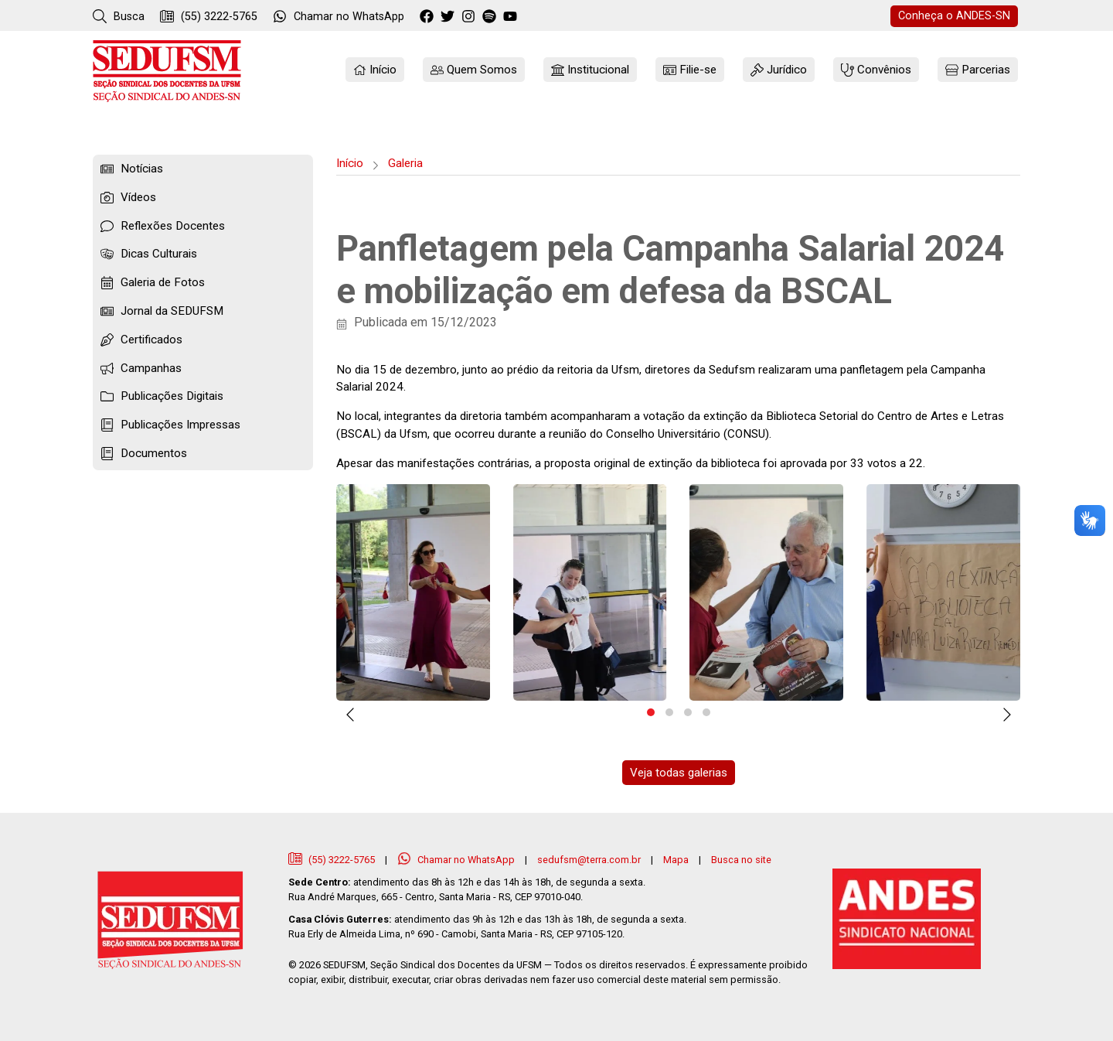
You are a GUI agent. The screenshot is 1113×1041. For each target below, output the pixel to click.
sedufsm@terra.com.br (589, 859)
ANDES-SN (954, 15)
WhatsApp (338, 16)
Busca (119, 16)
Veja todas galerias (678, 773)
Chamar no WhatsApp (457, 859)
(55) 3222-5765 (208, 16)
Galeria (405, 163)
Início (349, 163)
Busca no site (741, 859)
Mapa (676, 859)
